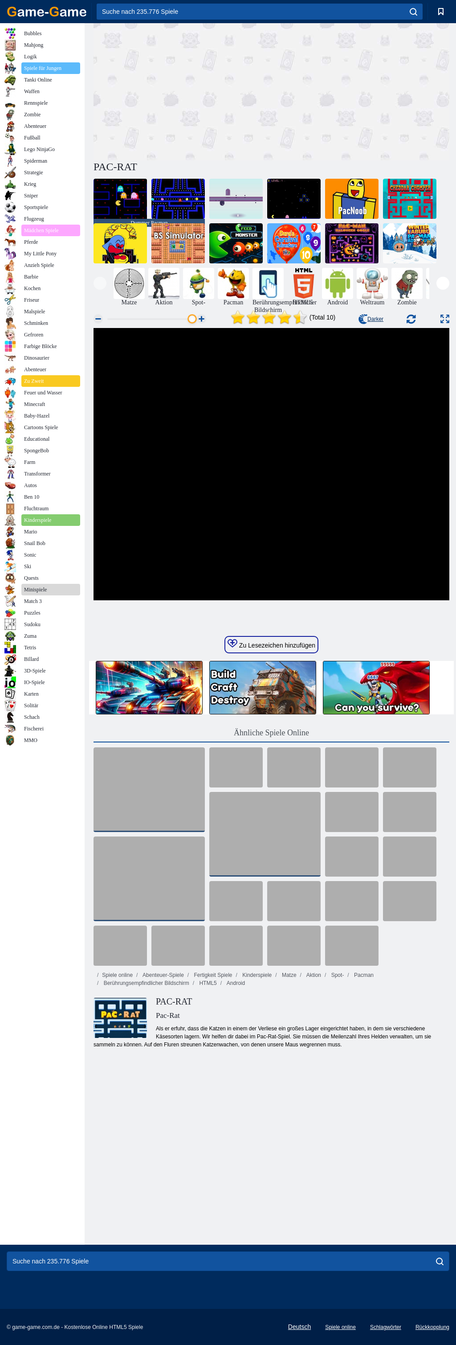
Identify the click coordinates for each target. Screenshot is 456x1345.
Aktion (313, 975)
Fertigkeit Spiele (212, 975)
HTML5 (207, 983)
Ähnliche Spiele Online (271, 732)
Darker (370, 319)
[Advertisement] (182, 90)
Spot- (337, 975)
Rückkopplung (432, 1327)
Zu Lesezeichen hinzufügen (271, 644)
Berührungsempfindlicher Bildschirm (145, 983)
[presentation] (100, 283)
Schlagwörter (385, 1327)
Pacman (363, 975)
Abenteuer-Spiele (162, 975)
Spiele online (117, 975)
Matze (289, 975)
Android (235, 983)
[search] (413, 11)
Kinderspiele (256, 975)
